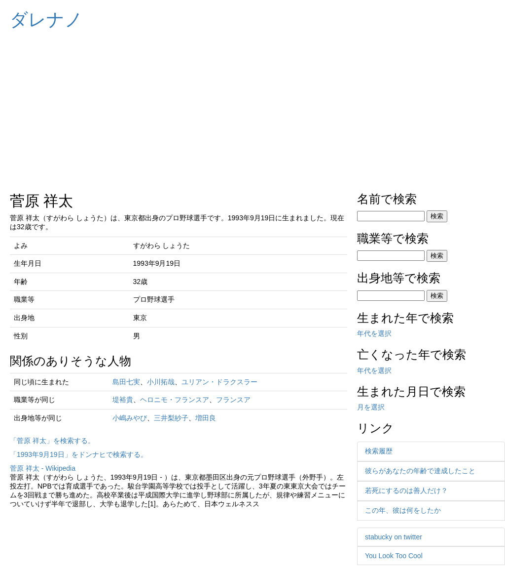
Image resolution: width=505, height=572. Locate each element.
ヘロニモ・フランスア (174, 400)
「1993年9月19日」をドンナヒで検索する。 (78, 454)
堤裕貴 (122, 400)
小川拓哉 (161, 382)
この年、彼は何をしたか (403, 510)
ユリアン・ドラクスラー (219, 382)
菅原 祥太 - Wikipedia (42, 468)
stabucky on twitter (393, 537)
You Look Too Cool (394, 556)
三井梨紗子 (171, 418)
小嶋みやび (129, 418)
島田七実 (126, 382)
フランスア (233, 400)
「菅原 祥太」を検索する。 (52, 441)
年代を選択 (374, 333)
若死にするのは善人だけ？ (406, 490)
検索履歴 (379, 451)
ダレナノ (46, 19)
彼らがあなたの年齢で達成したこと (420, 471)
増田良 (205, 418)
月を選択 (371, 407)
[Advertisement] (252, 109)
